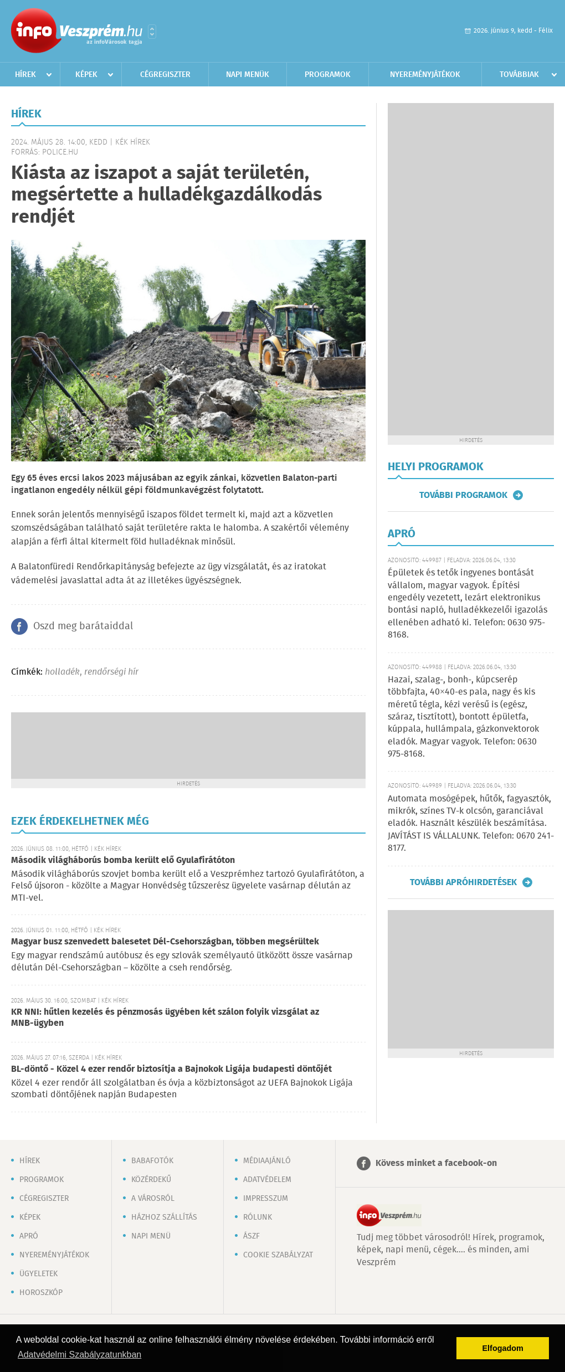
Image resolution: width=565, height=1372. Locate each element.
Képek (86, 75)
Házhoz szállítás (164, 1217)
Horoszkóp (41, 1293)
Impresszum (265, 1199)
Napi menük (247, 75)
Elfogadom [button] (502, 1348)
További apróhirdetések (463, 882)
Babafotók (152, 1161)
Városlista (152, 31)
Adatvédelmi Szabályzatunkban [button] (79, 1354)
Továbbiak (519, 75)
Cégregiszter (165, 75)
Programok (328, 75)
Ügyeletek (38, 1274)
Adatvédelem (267, 1180)
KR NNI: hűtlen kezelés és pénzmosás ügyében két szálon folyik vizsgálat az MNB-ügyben (165, 1017)
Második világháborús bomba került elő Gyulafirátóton (123, 860)
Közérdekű (151, 1180)
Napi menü (151, 1236)
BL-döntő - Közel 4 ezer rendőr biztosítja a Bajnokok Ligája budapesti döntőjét (171, 1069)
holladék (62, 672)
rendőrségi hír (111, 672)
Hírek (25, 75)
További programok (463, 495)
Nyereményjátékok (425, 75)
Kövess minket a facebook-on (436, 1163)
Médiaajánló (267, 1161)
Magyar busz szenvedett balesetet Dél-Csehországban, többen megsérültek (165, 942)
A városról (152, 1199)
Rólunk (257, 1217)
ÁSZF (251, 1236)
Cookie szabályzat (278, 1255)
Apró (28, 1236)
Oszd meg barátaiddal (83, 626)
